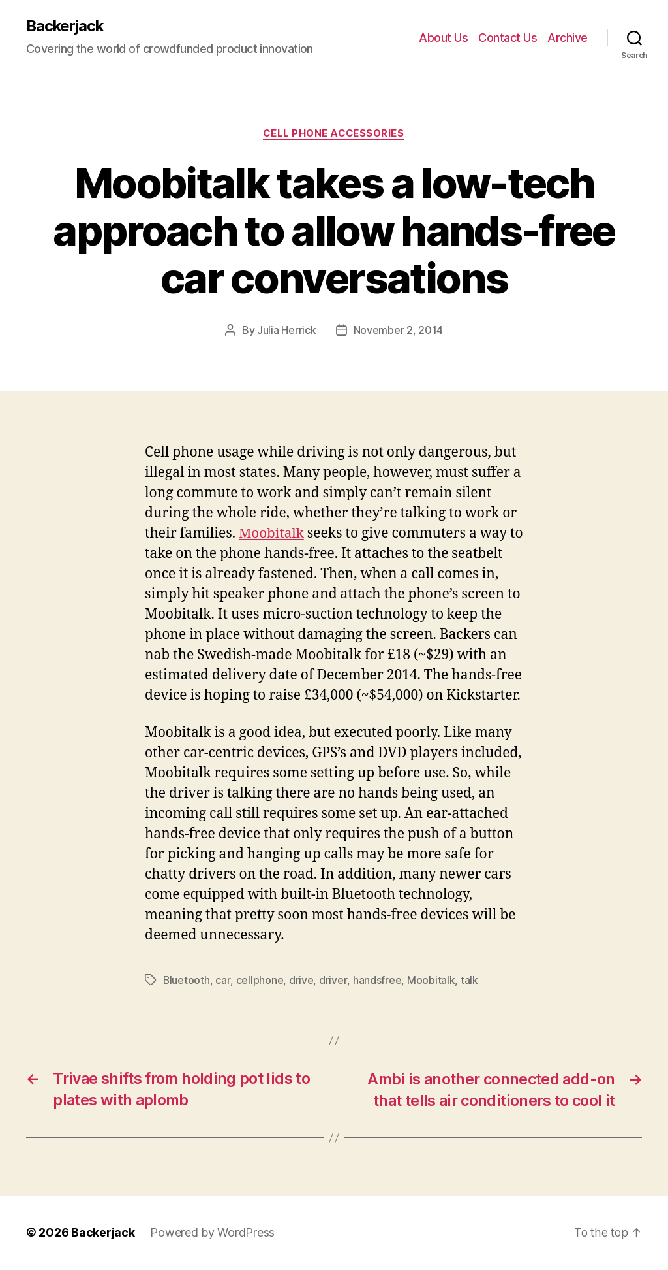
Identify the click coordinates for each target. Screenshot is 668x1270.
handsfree (376, 979)
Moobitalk (272, 533)
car (223, 979)
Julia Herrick (286, 330)
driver (332, 979)
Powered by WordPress (212, 1233)
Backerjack (66, 26)
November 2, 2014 (399, 330)
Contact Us (507, 37)
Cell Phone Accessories (333, 134)
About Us (443, 37)
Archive (567, 37)
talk (469, 979)
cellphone (260, 979)
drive (301, 979)
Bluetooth (187, 979)
